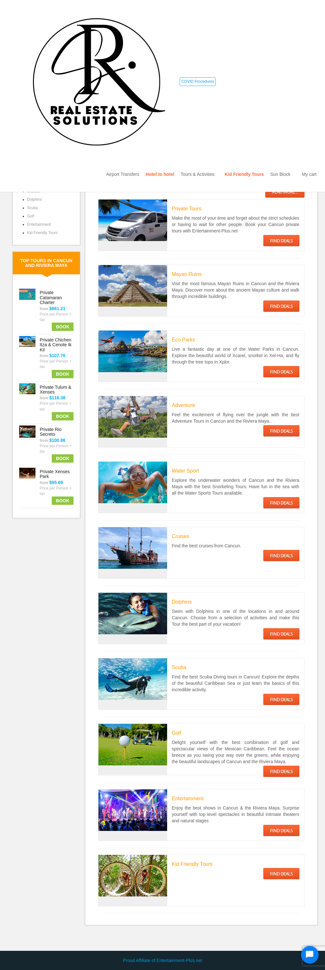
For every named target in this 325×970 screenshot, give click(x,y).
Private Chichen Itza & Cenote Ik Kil (56, 344)
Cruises (180, 536)
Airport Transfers (122, 174)
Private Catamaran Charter (51, 297)
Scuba (32, 208)
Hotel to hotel (160, 174)
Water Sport (185, 470)
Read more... (285, 192)
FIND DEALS (281, 241)
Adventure (183, 405)
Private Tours (187, 208)
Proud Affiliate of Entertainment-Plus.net (162, 960)
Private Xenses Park (55, 474)
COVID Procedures (197, 81)
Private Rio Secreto (50, 432)
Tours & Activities (199, 174)
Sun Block (283, 174)
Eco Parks (183, 339)
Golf (30, 216)
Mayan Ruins (187, 274)
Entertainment (39, 224)
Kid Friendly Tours (244, 174)
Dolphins (34, 199)
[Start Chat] (310, 955)
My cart (309, 174)
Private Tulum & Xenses (55, 390)
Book (62, 326)
